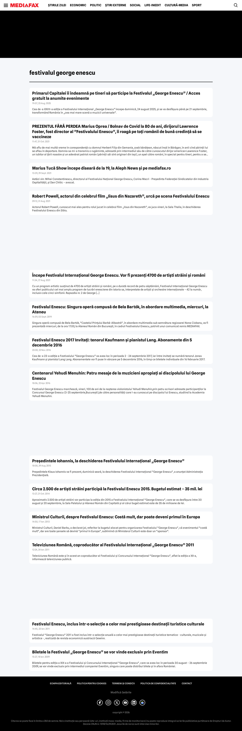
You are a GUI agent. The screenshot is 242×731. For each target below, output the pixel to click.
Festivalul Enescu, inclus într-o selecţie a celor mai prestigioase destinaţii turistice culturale (118, 624)
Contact (187, 683)
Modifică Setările (121, 692)
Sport (197, 5)
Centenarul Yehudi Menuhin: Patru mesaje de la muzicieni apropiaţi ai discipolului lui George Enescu (118, 376)
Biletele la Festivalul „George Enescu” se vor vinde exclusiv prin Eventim (100, 652)
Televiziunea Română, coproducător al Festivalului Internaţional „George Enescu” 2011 (113, 545)
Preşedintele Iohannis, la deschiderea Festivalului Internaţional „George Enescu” (108, 461)
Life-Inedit (152, 5)
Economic (78, 5)
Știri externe (115, 5)
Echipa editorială (60, 683)
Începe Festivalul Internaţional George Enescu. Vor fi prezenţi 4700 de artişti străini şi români (118, 275)
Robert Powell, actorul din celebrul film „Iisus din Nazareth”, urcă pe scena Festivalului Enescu (120, 196)
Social (135, 5)
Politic (95, 5)
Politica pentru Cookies (91, 683)
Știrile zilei (57, 5)
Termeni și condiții (123, 683)
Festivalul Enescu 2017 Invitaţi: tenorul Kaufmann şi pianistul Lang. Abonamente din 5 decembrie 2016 (112, 342)
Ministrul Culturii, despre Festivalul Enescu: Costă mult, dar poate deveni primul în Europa (116, 517)
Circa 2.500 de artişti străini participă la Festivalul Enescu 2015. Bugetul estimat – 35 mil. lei (117, 489)
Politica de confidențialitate (158, 683)
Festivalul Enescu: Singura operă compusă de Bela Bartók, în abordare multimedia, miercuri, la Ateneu (120, 309)
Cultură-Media (176, 5)
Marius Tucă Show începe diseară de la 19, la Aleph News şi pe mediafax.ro (101, 168)
